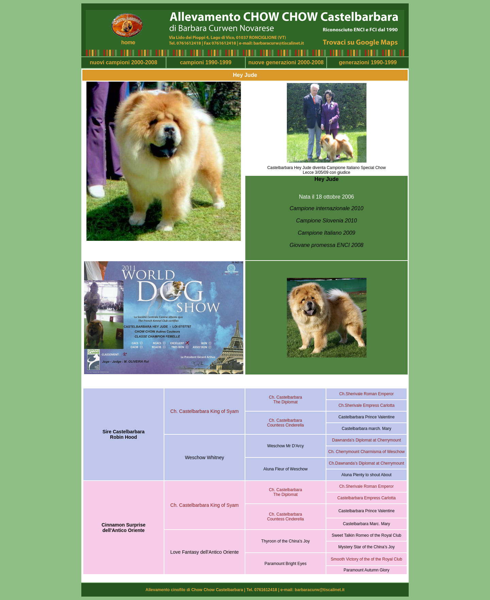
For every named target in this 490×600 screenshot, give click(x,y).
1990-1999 (383, 62)
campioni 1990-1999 (205, 62)
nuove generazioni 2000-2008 (286, 62)
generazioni (354, 62)
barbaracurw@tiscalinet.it (319, 589)
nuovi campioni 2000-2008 (123, 62)
